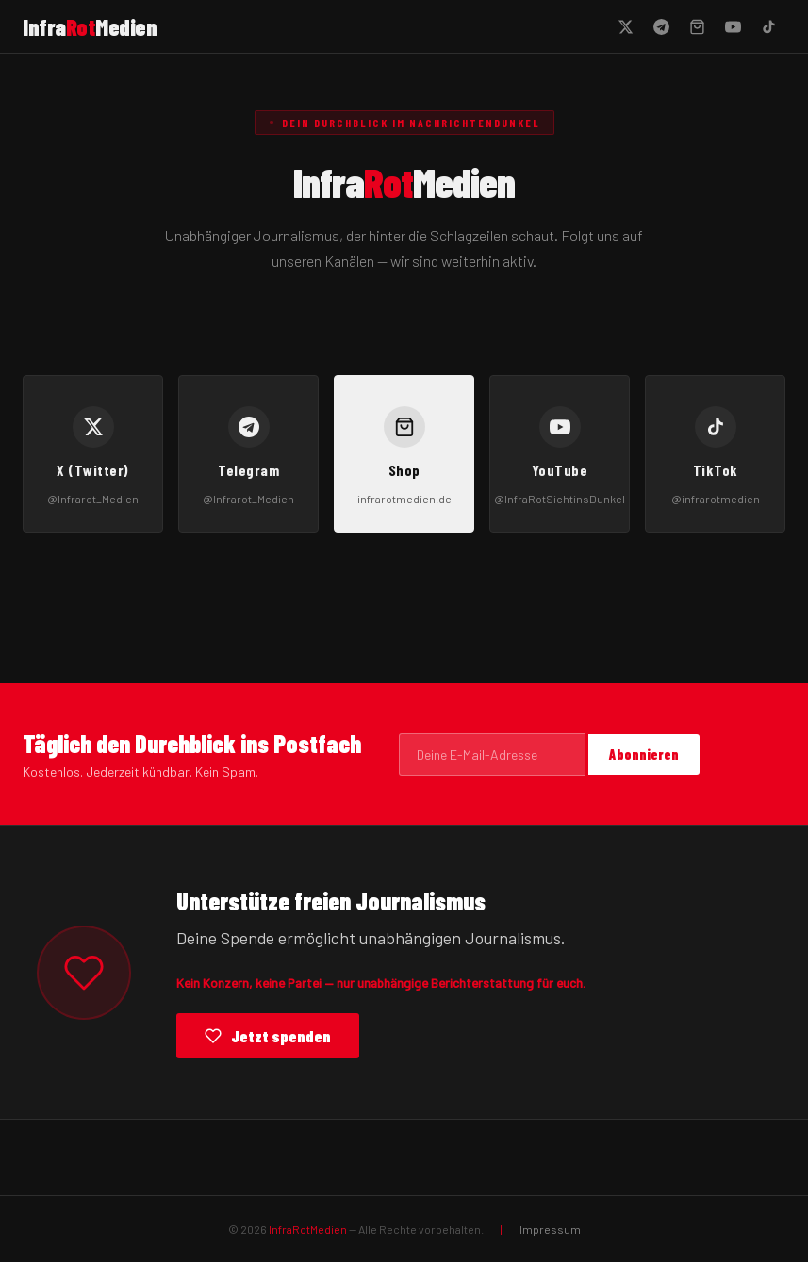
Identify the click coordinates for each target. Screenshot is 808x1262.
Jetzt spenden (268, 1035)
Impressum (550, 1229)
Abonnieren (644, 754)
